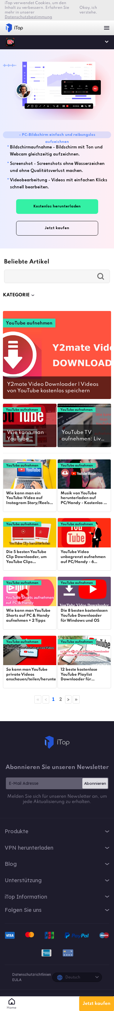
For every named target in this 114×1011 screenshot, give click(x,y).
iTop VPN (14, 27)
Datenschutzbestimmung (28, 17)
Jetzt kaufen (96, 1003)
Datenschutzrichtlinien (31, 974)
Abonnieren (95, 783)
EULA (16, 980)
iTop (10, 42)
